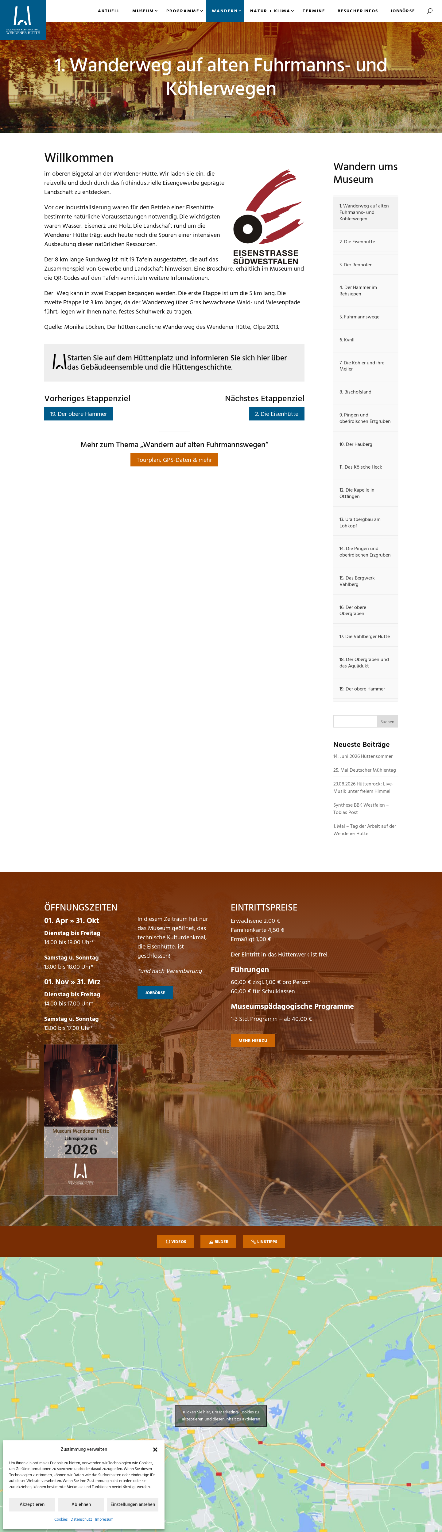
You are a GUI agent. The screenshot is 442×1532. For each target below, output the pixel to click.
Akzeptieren (32, 1504)
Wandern (225, 11)
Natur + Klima (270, 11)
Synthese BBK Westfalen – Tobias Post (361, 809)
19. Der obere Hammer (78, 414)
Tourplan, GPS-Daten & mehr (174, 460)
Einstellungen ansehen (132, 1504)
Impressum (104, 1519)
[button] (155, 1449)
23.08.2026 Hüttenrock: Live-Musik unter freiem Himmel (363, 788)
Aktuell (109, 11)
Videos (178, 1241)
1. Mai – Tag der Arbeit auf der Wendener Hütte (364, 830)
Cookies (61, 1519)
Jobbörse (402, 11)
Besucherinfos (358, 11)
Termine (314, 11)
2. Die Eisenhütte (276, 414)
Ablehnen (81, 1504)
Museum (143, 11)
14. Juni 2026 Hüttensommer (363, 757)
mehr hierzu (252, 1040)
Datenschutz (81, 1519)
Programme (183, 11)
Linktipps (267, 1241)
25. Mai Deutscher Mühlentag (364, 770)
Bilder (222, 1241)
